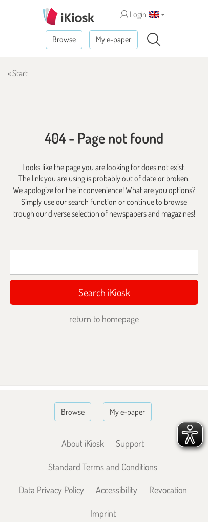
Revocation (168, 489)
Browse (64, 39)
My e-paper (113, 39)
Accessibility (116, 489)
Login (133, 14)
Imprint (103, 513)
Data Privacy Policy (51, 489)
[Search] (153, 40)
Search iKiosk (104, 292)
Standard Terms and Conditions (102, 466)
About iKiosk (82, 443)
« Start (18, 73)
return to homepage (104, 318)
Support (130, 443)
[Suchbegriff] (104, 262)
